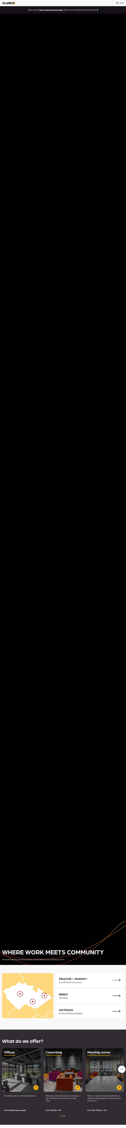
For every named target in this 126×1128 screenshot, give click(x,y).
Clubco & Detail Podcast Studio (51, 10)
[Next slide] (121, 1069)
